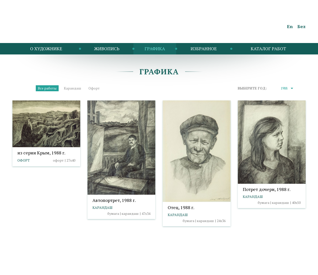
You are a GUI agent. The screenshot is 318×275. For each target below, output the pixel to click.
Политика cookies (58, 261)
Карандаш (72, 88)
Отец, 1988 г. (181, 207)
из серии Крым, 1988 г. (41, 153)
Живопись (106, 48)
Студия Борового (291, 268)
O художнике (46, 48)
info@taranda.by (25, 261)
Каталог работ (268, 48)
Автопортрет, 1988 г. (114, 200)
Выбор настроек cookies (98, 261)
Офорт (94, 88)
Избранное (204, 48)
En (290, 26)
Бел (301, 26)
